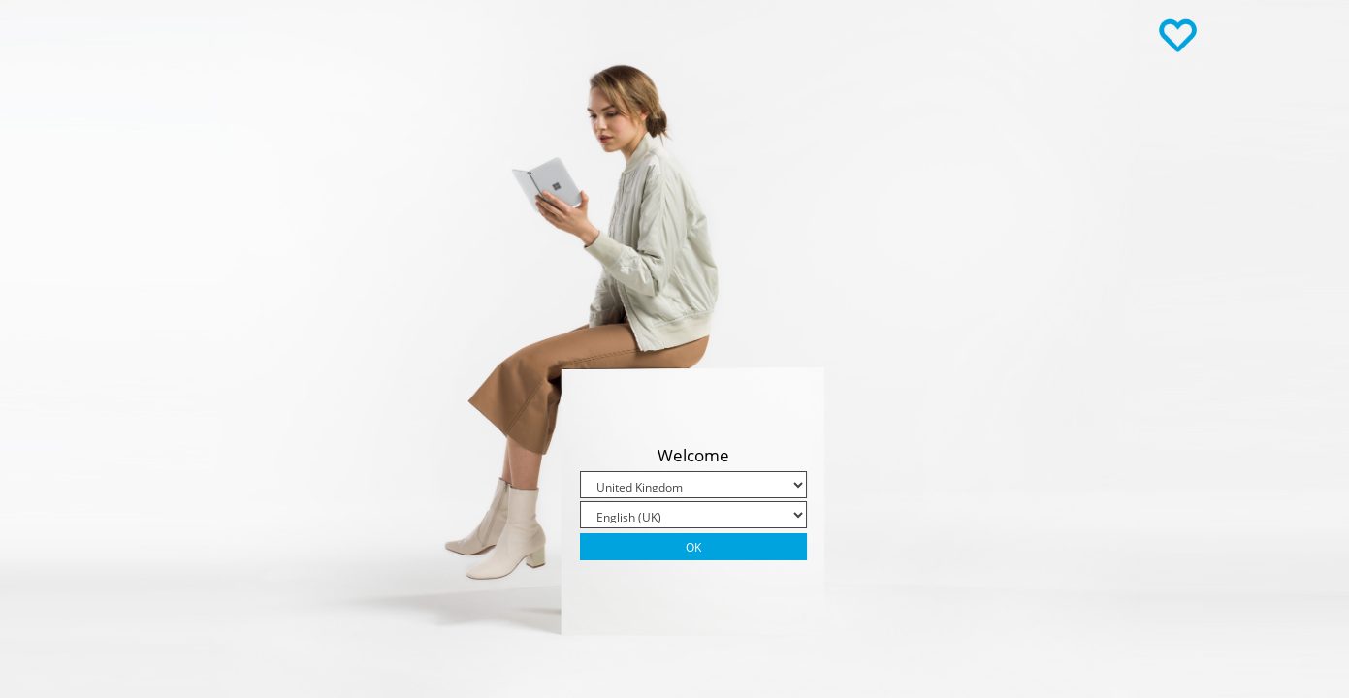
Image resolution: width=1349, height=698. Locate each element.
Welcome (693, 455)
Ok (693, 547)
